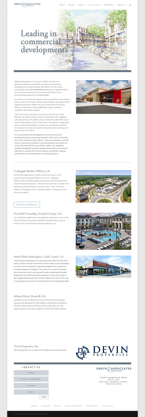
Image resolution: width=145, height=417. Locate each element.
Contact (120, 5)
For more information (27, 204)
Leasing (71, 5)
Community (109, 5)
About (62, 5)
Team (80, 5)
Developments (94, 5)
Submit (44, 397)
